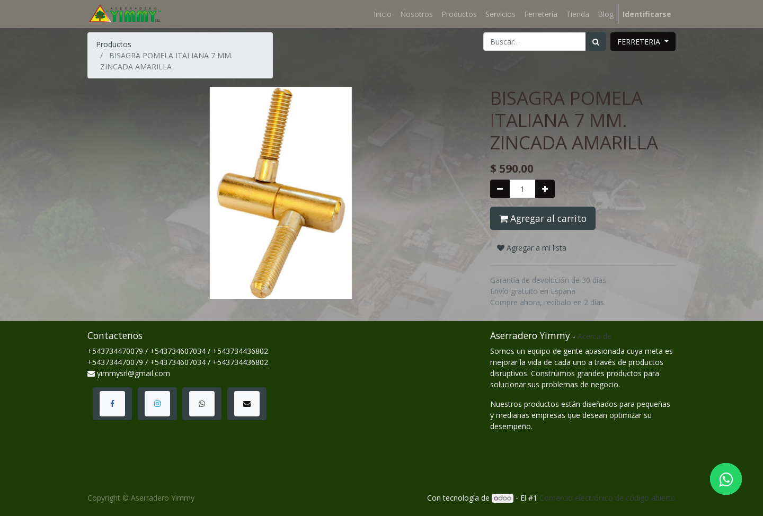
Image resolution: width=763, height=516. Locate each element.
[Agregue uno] (545, 189)
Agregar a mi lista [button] (531, 248)
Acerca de (594, 336)
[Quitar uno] (500, 189)
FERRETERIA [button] (639, 42)
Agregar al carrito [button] (543, 218)
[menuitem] (382, 14)
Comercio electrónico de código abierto (607, 498)
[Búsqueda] (595, 41)
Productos (113, 44)
